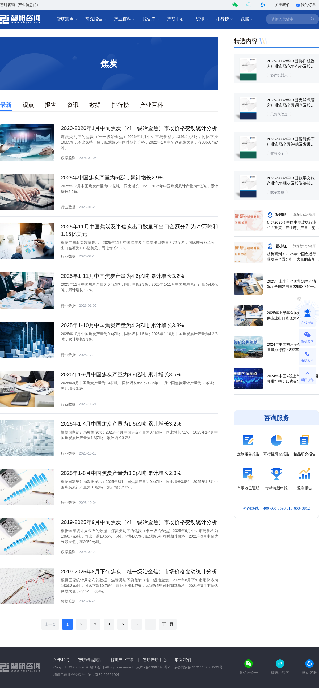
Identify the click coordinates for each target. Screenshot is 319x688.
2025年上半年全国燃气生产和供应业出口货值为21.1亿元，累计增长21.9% (293, 318)
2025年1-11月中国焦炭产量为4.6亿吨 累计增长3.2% (122, 276)
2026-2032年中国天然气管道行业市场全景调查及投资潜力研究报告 (291, 105)
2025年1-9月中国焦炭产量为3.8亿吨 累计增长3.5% (121, 374)
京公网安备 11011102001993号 (198, 667)
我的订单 (306, 4)
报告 (50, 105)
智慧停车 (277, 153)
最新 (6, 105)
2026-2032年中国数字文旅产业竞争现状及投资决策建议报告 (291, 183)
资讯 (202, 19)
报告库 (151, 19)
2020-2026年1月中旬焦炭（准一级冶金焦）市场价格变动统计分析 (139, 128)
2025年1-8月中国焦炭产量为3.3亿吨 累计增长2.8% (121, 473)
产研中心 (177, 19)
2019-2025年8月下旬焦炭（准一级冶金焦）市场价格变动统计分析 (139, 571)
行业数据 (68, 207)
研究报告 (96, 19)
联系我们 (183, 659)
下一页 (167, 624)
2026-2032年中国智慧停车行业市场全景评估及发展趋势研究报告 (291, 144)
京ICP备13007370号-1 (153, 667)
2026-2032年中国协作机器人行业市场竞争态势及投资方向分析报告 (291, 66)
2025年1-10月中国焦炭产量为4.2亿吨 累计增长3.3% (122, 325)
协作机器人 (279, 75)
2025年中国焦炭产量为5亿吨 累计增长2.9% (112, 177)
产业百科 (124, 19)
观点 (28, 105)
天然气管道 (279, 114)
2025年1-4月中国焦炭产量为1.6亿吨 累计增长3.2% (121, 424)
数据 (247, 19)
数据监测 (68, 158)
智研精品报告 (90, 659)
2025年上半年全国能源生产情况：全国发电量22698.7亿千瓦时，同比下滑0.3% (292, 286)
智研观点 (67, 19)
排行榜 (224, 19)
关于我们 (282, 5)
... (150, 624)
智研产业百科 (122, 659)
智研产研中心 (155, 659)
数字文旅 (277, 192)
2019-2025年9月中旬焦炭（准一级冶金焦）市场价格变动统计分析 (139, 522)
